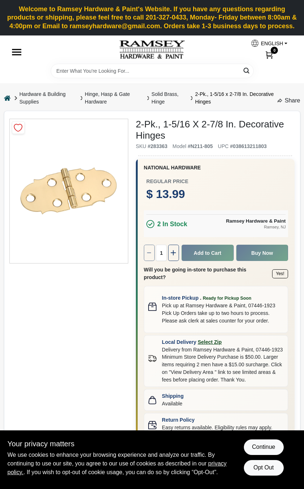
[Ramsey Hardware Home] (152, 50)
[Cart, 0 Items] (269, 55)
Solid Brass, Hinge (165, 98)
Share (289, 100)
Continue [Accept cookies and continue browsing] (263, 447)
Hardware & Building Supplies (43, 98)
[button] (269, 43)
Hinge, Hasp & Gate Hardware (107, 98)
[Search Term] (152, 71)
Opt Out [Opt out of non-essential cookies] (263, 467)
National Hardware (135, 156)
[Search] (247, 70)
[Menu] (16, 52)
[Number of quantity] (125, 241)
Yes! (246, 259)
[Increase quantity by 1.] (138, 241)
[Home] (7, 98)
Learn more (250, 402)
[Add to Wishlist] (18, 127)
